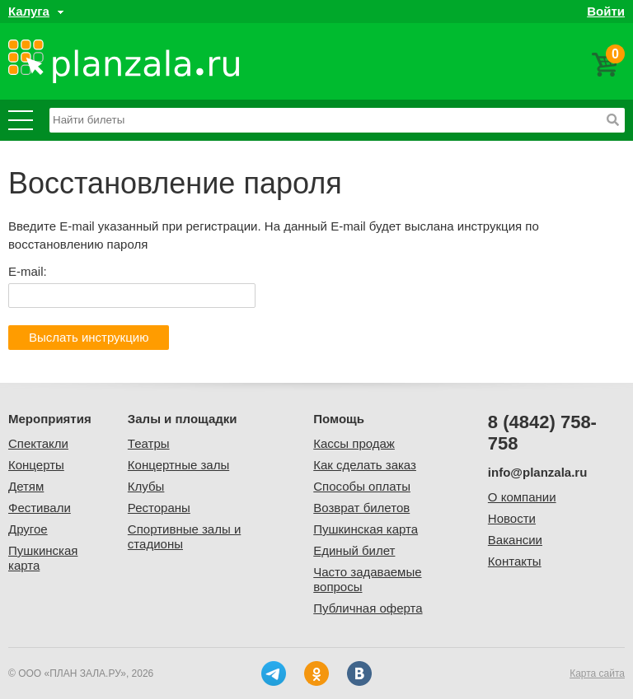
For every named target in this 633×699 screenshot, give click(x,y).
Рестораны (159, 508)
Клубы (146, 486)
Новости (512, 518)
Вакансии (515, 540)
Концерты (36, 465)
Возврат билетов (361, 508)
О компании (522, 497)
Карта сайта (597, 673)
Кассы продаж (354, 443)
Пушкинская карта (365, 529)
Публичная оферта (367, 608)
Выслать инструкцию (88, 337)
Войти (606, 11)
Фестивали (39, 508)
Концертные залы (178, 465)
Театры (149, 443)
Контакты (515, 561)
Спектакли (38, 443)
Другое (28, 529)
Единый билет (354, 550)
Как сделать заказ (364, 465)
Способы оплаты (361, 486)
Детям (26, 486)
